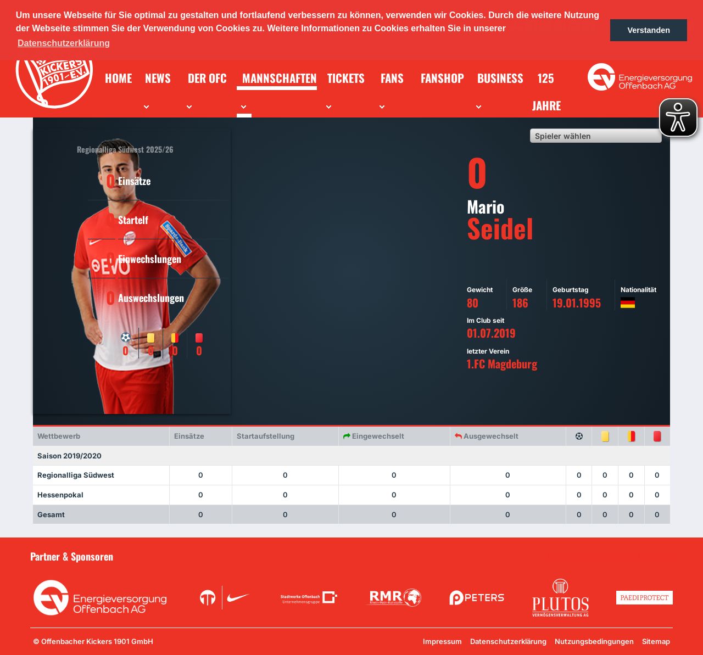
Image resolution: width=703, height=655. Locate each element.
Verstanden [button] (648, 30)
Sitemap (656, 641)
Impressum (442, 641)
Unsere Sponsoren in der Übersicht (610, 555)
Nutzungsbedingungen (594, 641)
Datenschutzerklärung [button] (64, 43)
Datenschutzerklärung (508, 641)
